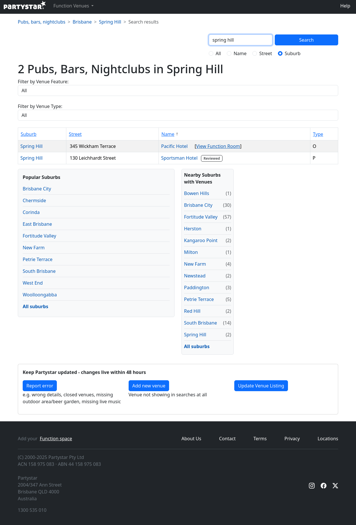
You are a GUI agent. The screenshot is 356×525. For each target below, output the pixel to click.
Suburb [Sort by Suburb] (28, 134)
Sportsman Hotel (192, 158)
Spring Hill (110, 22)
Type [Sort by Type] (318, 134)
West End (33, 283)
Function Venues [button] (71, 6)
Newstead (195, 276)
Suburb (293, 53)
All (218, 53)
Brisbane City (37, 189)
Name (240, 53)
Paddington (196, 287)
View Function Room (218, 146)
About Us (191, 438)
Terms (260, 438)
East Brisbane (37, 224)
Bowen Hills (196, 193)
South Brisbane (39, 271)
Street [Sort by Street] (75, 134)
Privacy (292, 438)
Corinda (31, 212)
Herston (193, 228)
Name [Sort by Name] (167, 134)
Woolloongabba (40, 295)
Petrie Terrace (38, 259)
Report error (39, 386)
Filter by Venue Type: (40, 106)
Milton (191, 252)
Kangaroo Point (201, 240)
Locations (328, 438)
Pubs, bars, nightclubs (41, 22)
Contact (227, 438)
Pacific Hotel (176, 146)
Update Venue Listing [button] (261, 386)
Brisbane (82, 22)
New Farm (33, 247)
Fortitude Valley (39, 236)
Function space (56, 438)
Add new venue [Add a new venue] (148, 386)
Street (265, 53)
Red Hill (192, 311)
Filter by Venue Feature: (43, 81)
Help (345, 6)
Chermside (34, 200)
